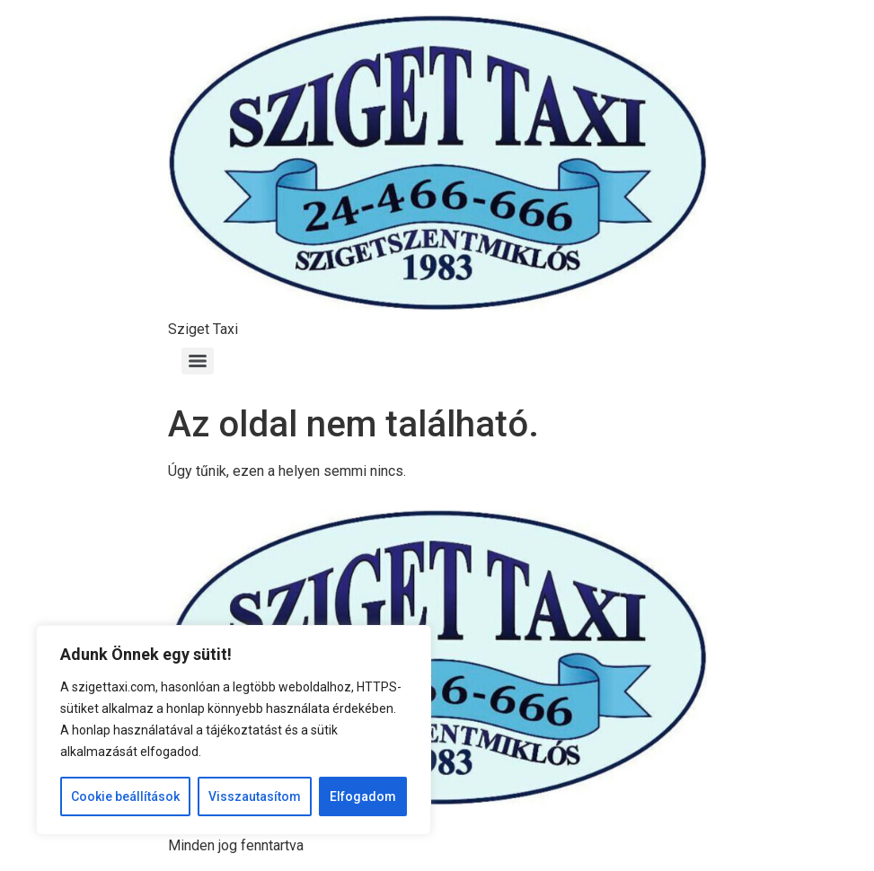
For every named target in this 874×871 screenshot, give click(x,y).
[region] (233, 730)
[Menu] (197, 361)
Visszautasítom (254, 796)
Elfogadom (363, 796)
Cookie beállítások (125, 796)
